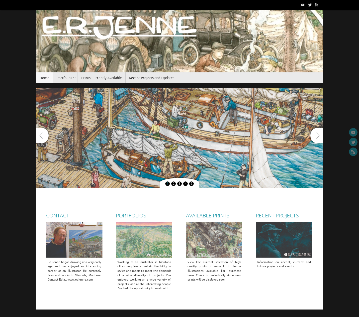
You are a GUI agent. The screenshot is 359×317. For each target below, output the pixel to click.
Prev (42, 135)
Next (316, 135)
